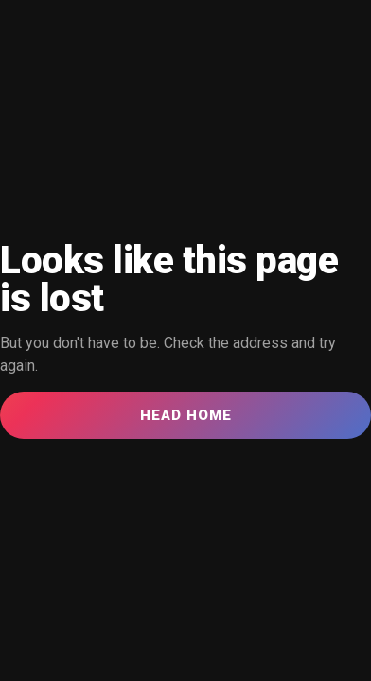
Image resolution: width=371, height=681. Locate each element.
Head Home (186, 415)
